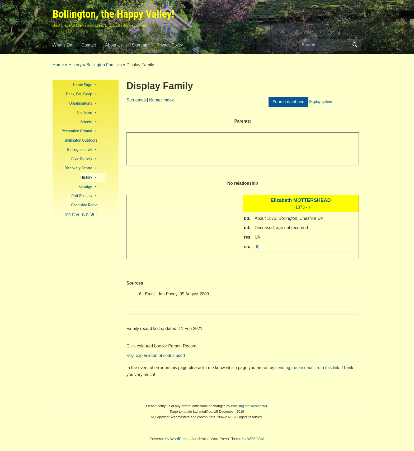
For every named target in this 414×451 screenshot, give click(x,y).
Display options (320, 102)
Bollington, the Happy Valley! (113, 14)
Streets (89, 122)
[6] (257, 246)
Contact (88, 45)
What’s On (62, 45)
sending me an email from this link (307, 367)
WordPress (179, 439)
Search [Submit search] (355, 45)
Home (58, 65)
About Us (114, 45)
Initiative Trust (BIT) (81, 214)
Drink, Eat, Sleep (81, 94)
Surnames (136, 100)
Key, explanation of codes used (155, 355)
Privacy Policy (170, 45)
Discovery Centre (80, 168)
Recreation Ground (79, 131)
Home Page (85, 85)
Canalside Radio (84, 205)
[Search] (325, 45)
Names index (161, 100)
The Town (86, 112)
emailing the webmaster (249, 406)
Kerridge (87, 186)
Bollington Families (104, 65)
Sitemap (139, 45)
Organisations (83, 103)
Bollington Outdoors (81, 140)
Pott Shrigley (84, 196)
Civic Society (84, 159)
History (75, 65)
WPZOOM (256, 439)
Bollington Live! (82, 149)
